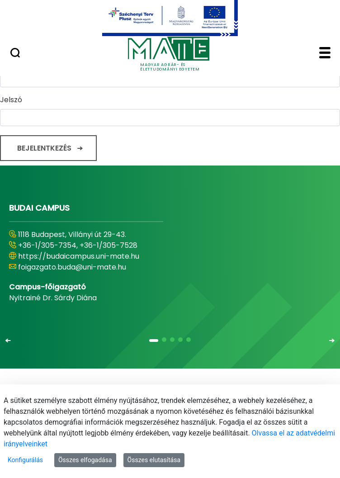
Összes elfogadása (85, 460)
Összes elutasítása (154, 460)
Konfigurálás (25, 460)
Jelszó (11, 100)
